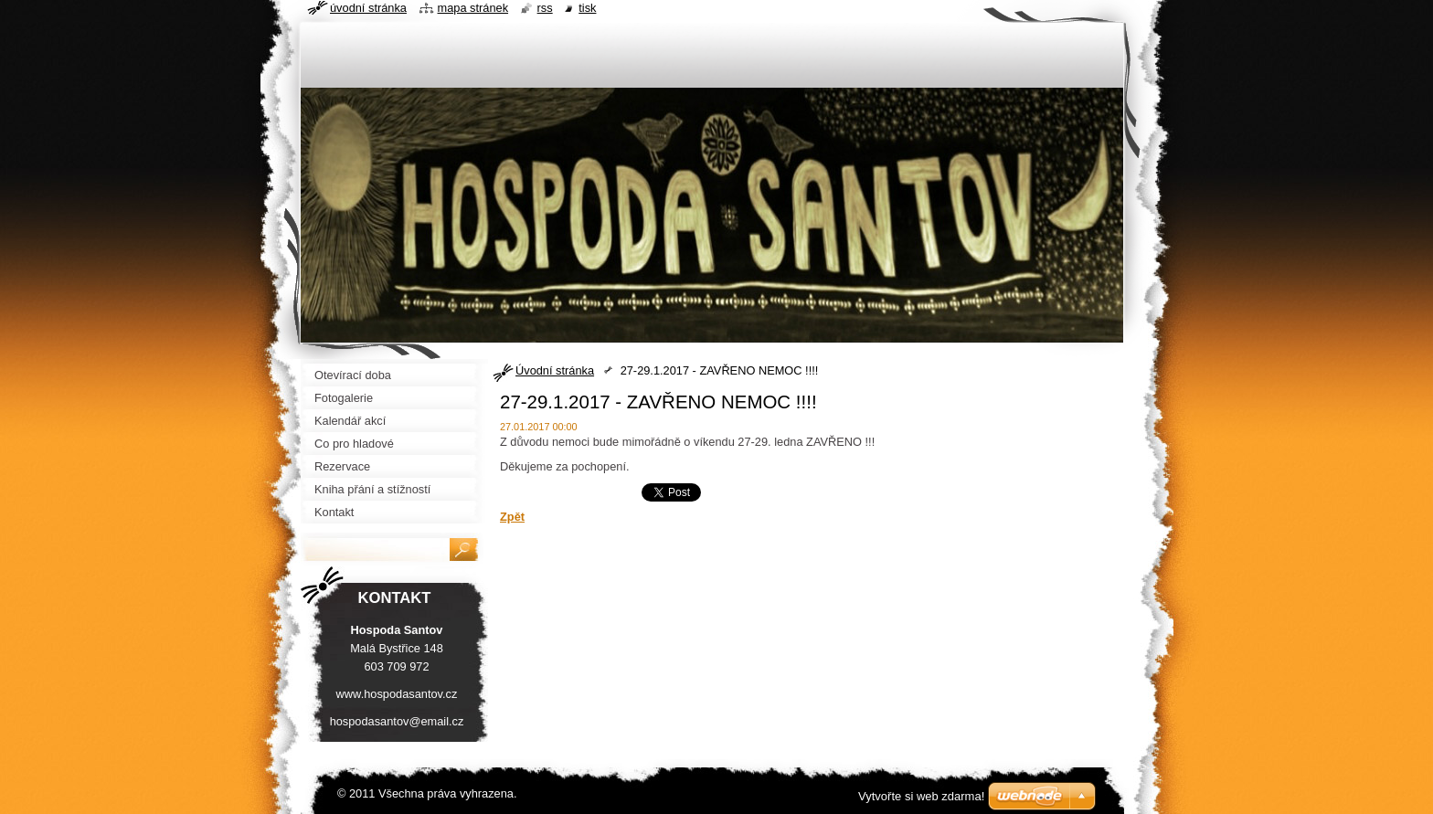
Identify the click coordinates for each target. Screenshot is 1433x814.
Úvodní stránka (554, 370)
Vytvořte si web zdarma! (921, 796)
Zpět (512, 516)
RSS (545, 8)
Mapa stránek (473, 8)
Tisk (587, 8)
